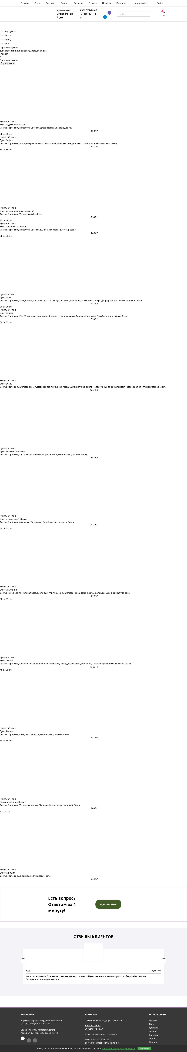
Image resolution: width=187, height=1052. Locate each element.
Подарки (142, 24)
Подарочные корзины (112, 24)
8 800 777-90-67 (88, 10)
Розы (41, 24)
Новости (106, 3)
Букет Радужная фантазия (13, 124)
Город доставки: (63, 10)
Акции (161, 24)
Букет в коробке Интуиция (13, 226)
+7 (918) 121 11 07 (94, 1029)
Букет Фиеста (6, 660)
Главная (25, 3)
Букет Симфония (8, 589)
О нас (37, 3)
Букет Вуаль (6, 383)
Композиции (79, 24)
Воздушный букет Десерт (12, 802)
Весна (25, 24)
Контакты (121, 3)
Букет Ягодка (6, 731)
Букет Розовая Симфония (13, 451)
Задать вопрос (108, 904)
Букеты (57, 24)
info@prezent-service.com (104, 1034)
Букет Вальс (6, 297)
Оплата (64, 3)
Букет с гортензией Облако (13, 519)
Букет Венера (6, 313)
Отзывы (93, 3)
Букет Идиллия (7, 872)
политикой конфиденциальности (118, 1048)
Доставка (50, 3)
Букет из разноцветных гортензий (17, 211)
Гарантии (78, 3)
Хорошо (144, 1048)
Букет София (6, 140)
